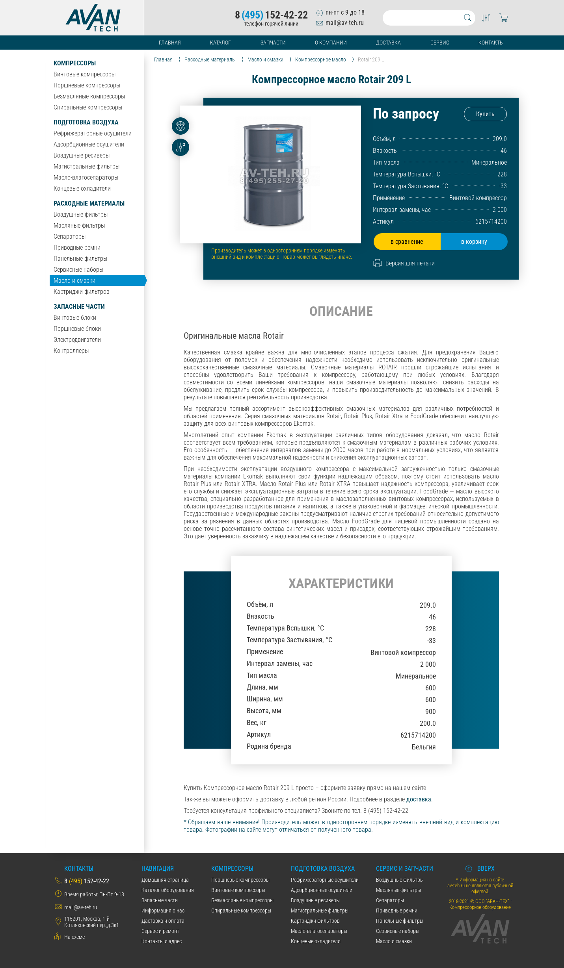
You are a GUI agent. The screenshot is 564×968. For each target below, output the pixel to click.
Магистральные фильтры (86, 166)
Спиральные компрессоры (88, 107)
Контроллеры (71, 350)
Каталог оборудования (167, 890)
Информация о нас (162, 910)
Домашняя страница (165, 880)
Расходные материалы (89, 203)
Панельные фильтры (80, 258)
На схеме (74, 937)
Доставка (388, 42)
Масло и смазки (74, 280)
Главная (170, 42)
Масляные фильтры (79, 225)
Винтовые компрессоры (84, 74)
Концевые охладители (82, 188)
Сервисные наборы (78, 269)
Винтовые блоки (75, 317)
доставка (418, 799)
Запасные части (79, 306)
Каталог (220, 42)
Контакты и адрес (161, 941)
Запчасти (273, 42)
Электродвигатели (77, 339)
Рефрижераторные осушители (93, 133)
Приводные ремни (77, 247)
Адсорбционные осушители (89, 144)
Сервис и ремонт (160, 931)
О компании (331, 42)
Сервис (439, 42)
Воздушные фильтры (81, 214)
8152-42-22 (271, 15)
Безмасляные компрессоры (89, 96)
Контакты (491, 42)
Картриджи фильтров (82, 291)
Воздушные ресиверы (82, 155)
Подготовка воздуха (86, 122)
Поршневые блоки (77, 328)
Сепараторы (70, 236)
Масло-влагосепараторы (86, 177)
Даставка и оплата (162, 921)
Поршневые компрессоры (87, 85)
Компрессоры (75, 63)
